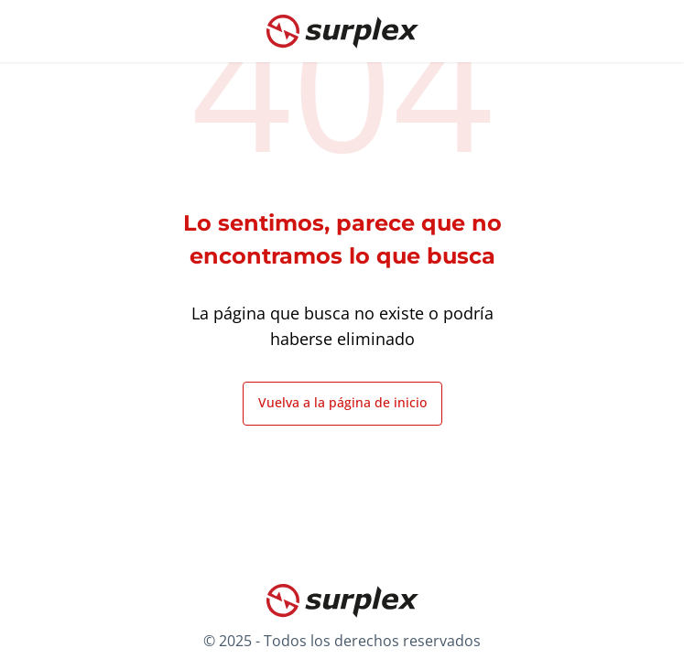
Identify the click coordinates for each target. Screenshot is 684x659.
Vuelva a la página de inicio (342, 402)
